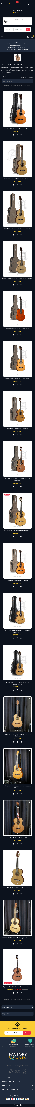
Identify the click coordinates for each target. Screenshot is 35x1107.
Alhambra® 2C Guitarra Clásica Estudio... (17, 229)
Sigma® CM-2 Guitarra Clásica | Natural (17, 987)
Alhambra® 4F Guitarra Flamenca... (17, 329)
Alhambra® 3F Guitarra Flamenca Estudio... (17, 279)
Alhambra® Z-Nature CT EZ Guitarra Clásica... (17, 735)
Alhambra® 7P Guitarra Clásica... (17, 580)
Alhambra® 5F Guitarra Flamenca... (17, 379)
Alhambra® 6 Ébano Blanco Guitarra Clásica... (17, 479)
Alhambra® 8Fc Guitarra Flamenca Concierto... (17, 631)
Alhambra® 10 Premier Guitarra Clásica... (17, 129)
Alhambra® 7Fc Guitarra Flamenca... (17, 530)
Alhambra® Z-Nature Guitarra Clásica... (17, 838)
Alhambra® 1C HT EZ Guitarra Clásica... (17, 179)
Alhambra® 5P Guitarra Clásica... (17, 429)
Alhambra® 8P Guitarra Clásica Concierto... (17, 683)
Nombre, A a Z (17, 81)
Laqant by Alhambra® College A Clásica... (18, 938)
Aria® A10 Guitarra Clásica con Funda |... (17, 888)
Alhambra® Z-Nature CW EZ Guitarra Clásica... (17, 787)
